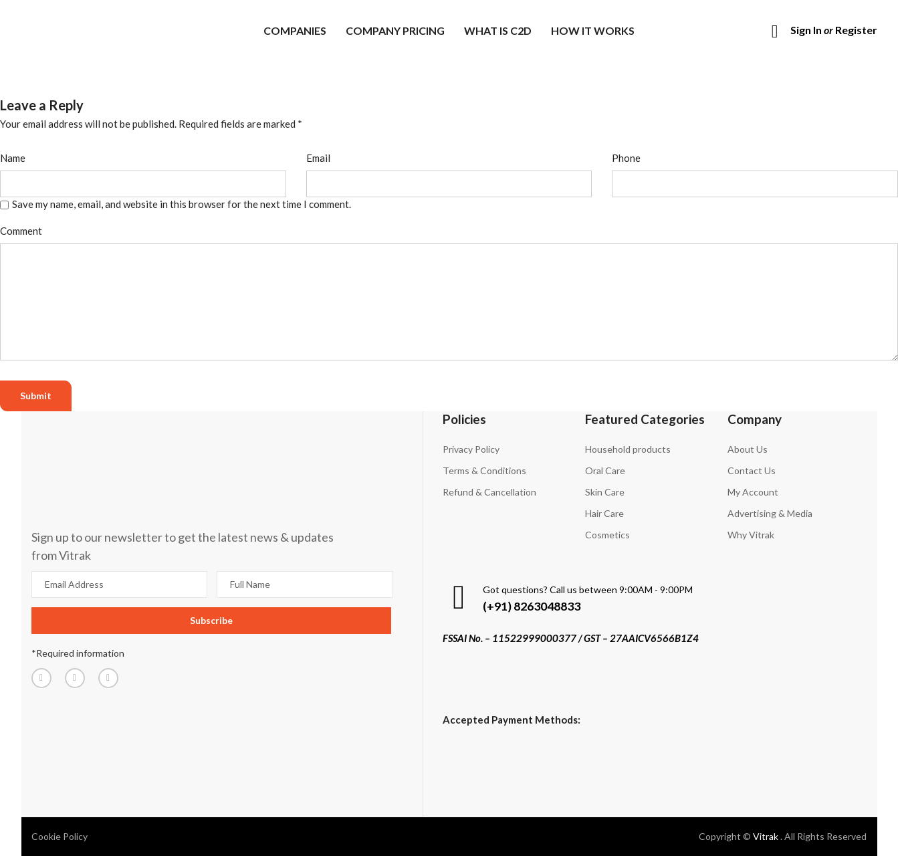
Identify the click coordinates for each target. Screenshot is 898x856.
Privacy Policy (471, 449)
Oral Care (605, 470)
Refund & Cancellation (489, 492)
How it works (593, 30)
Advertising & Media (769, 513)
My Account (752, 492)
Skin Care (605, 492)
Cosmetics (607, 534)
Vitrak (766, 836)
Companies (294, 30)
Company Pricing (395, 30)
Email (318, 158)
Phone (626, 158)
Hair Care (604, 513)
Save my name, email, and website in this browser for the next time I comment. (181, 204)
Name (12, 158)
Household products (628, 449)
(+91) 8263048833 (531, 606)
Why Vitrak (750, 534)
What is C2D (498, 30)
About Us (747, 449)
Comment (21, 231)
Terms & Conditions (484, 470)
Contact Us (751, 470)
